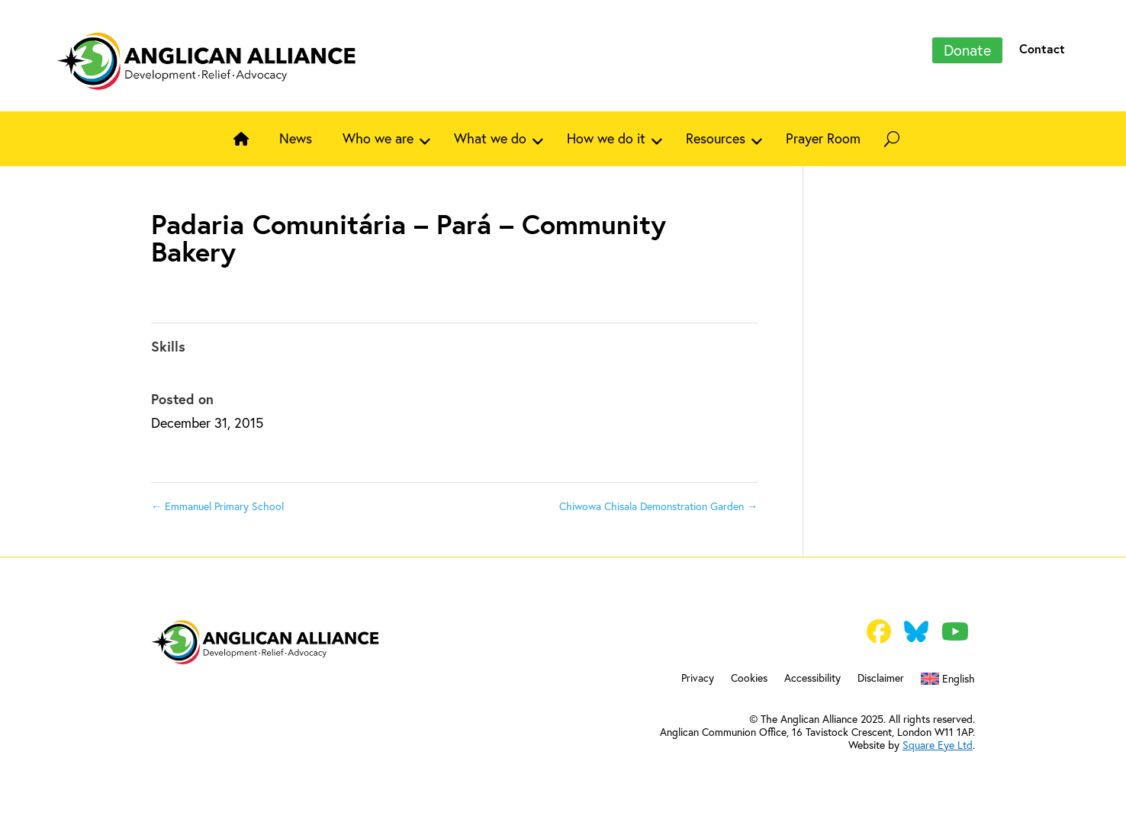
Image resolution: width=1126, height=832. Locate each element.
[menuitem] (948, 682)
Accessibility (812, 679)
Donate (967, 50)
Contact (1042, 48)
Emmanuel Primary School (217, 506)
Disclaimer (880, 679)
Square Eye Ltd (937, 744)
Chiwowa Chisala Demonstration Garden (658, 506)
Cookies (749, 679)
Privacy (697, 679)
